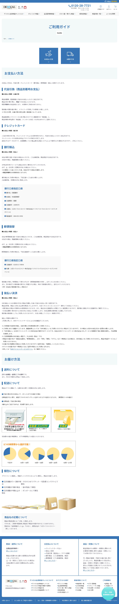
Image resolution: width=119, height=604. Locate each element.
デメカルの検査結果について (40, 590)
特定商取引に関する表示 (69, 600)
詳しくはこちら (11, 551)
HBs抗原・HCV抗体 (94, 588)
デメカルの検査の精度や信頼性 (41, 586)
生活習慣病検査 (49, 14)
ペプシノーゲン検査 (94, 586)
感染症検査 (83, 14)
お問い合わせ (6, 600)
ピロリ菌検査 (92, 583)
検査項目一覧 (96, 14)
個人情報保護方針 (86, 600)
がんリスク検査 (33, 14)
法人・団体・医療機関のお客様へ (47, 600)
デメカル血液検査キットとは (13, 14)
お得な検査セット (63, 592)
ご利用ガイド (109, 586)
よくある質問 (110, 14)
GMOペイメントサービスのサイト (21, 349)
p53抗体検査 (80, 586)
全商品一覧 (108, 583)
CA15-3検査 (79, 588)
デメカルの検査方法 (38, 588)
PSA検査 (78, 590)
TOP (5, 39)
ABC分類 (90, 590)
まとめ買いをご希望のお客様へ (23, 600)
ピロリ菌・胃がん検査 (66, 14)
